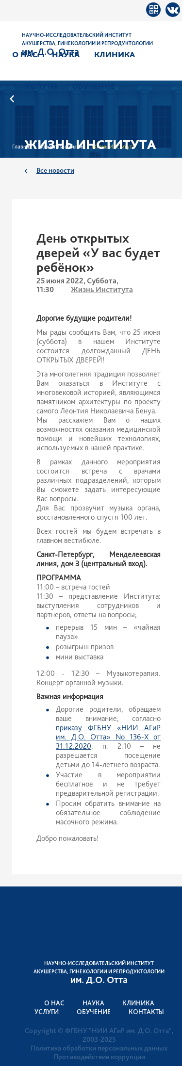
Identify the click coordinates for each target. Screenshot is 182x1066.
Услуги (41, 86)
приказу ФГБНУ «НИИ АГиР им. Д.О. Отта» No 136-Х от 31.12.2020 (108, 737)
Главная (22, 146)
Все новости (55, 170)
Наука (66, 54)
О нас (24, 54)
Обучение (93, 86)
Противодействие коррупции (99, 1056)
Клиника (114, 54)
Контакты (146, 1012)
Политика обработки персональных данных (99, 1048)
